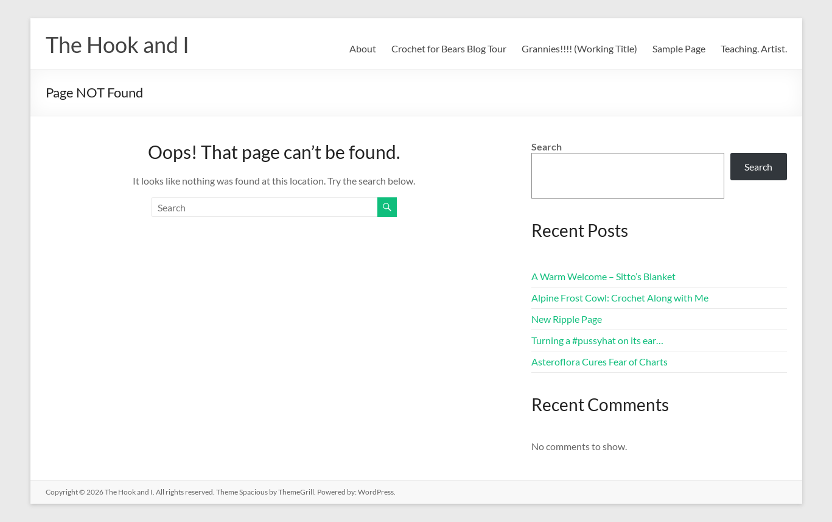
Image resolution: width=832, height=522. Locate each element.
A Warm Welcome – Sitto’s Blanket (603, 276)
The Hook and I (117, 44)
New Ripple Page (566, 319)
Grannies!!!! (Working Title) (579, 48)
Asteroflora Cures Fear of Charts (599, 361)
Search (546, 146)
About (362, 48)
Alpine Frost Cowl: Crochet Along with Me (619, 297)
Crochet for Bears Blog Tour (448, 48)
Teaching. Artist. (754, 48)
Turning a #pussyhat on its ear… (597, 340)
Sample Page (678, 48)
